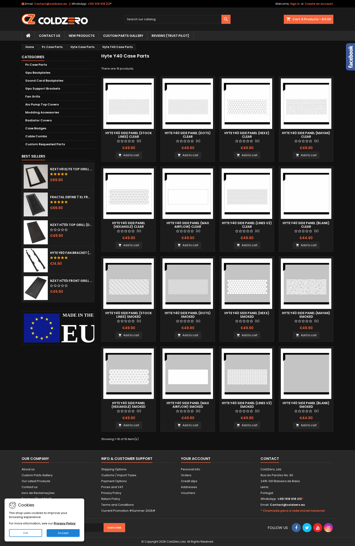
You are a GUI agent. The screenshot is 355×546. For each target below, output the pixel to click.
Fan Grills (32, 96)
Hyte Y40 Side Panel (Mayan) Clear (306, 135)
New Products (82, 35)
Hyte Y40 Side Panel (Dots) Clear (188, 135)
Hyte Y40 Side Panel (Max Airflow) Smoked (188, 405)
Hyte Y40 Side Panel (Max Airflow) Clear (188, 225)
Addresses (189, 487)
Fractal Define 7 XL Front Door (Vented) (71, 197)
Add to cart (128, 155)
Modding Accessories (42, 112)
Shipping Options (114, 469)
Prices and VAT (112, 487)
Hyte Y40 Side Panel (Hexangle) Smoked (129, 405)
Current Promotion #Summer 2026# (128, 510)
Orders (186, 475)
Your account (195, 458)
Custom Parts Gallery (123, 35)
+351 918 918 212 (100, 4)
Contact (270, 458)
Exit (25, 533)
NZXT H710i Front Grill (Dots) (71, 281)
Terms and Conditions (117, 505)
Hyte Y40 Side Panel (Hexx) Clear (246, 135)
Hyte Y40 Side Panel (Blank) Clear (306, 225)
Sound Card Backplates (44, 80)
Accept (63, 533)
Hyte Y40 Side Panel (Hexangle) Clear (128, 225)
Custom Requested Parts (45, 144)
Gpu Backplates (37, 72)
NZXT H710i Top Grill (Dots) (71, 225)
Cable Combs (36, 136)
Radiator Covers (38, 120)
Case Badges (35, 128)
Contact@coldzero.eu (50, 4)
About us (28, 469)
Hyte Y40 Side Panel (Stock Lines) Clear (128, 135)
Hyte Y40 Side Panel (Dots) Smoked (188, 315)
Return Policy (110, 499)
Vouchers (188, 493)
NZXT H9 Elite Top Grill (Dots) (71, 169)
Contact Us (49, 35)
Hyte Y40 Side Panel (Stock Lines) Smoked (128, 315)
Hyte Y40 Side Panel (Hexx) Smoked (246, 315)
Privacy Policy (111, 493)
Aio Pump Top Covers (42, 104)
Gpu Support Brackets (42, 88)
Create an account (319, 4)
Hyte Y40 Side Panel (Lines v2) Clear (247, 225)
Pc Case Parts (36, 65)
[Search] (177, 19)
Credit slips (189, 481)
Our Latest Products (36, 481)
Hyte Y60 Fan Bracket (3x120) (71, 253)
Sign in (295, 4)
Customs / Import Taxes (118, 475)
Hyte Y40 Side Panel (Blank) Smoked (306, 405)
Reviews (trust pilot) (170, 35)
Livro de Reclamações (38, 493)
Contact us (30, 487)
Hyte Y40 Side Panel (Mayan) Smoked (306, 315)
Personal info (190, 469)
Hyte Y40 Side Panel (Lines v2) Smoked (247, 405)
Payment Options (114, 481)
